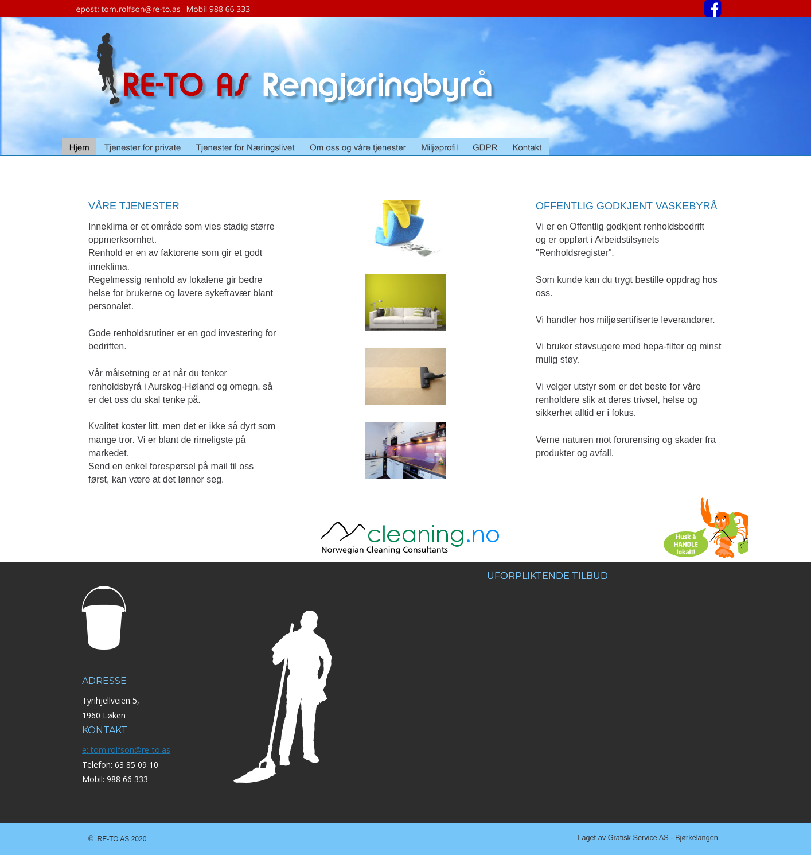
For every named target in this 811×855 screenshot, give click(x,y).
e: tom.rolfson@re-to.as (126, 749)
